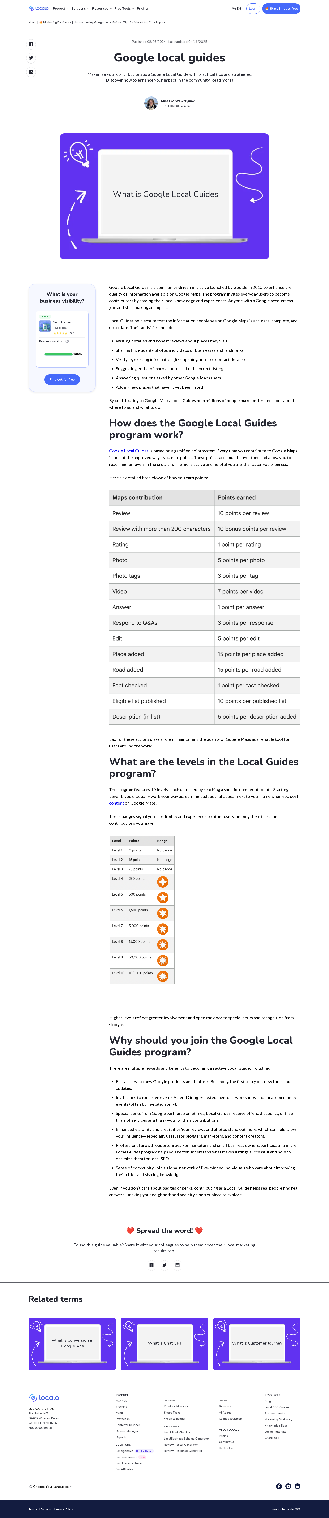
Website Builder (174, 1419)
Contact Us (226, 1442)
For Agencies (135, 1451)
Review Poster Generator (181, 1445)
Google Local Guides (129, 450)
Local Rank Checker (177, 1433)
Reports (121, 1437)
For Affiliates (124, 1469)
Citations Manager (176, 1407)
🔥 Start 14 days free (281, 8)
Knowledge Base (276, 1426)
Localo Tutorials (275, 1432)
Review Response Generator (183, 1451)
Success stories (275, 1413)
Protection (123, 1419)
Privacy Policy (63, 1509)
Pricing (142, 8)
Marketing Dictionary (278, 1420)
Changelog (272, 1438)
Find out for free (62, 379)
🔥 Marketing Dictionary (55, 22)
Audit (119, 1413)
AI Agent (225, 1413)
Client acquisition (230, 1419)
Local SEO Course (277, 1407)
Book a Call (226, 1448)
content (116, 802)
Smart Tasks (172, 1413)
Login (253, 8)
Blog (268, 1401)
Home (32, 22)
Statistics (225, 1407)
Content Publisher (128, 1425)
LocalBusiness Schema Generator (186, 1439)
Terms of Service (40, 1509)
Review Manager (127, 1431)
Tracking (121, 1407)
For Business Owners (130, 1463)
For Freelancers (131, 1457)
